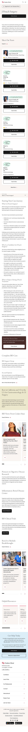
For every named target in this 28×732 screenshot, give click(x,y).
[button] (14, 675)
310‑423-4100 (7, 641)
